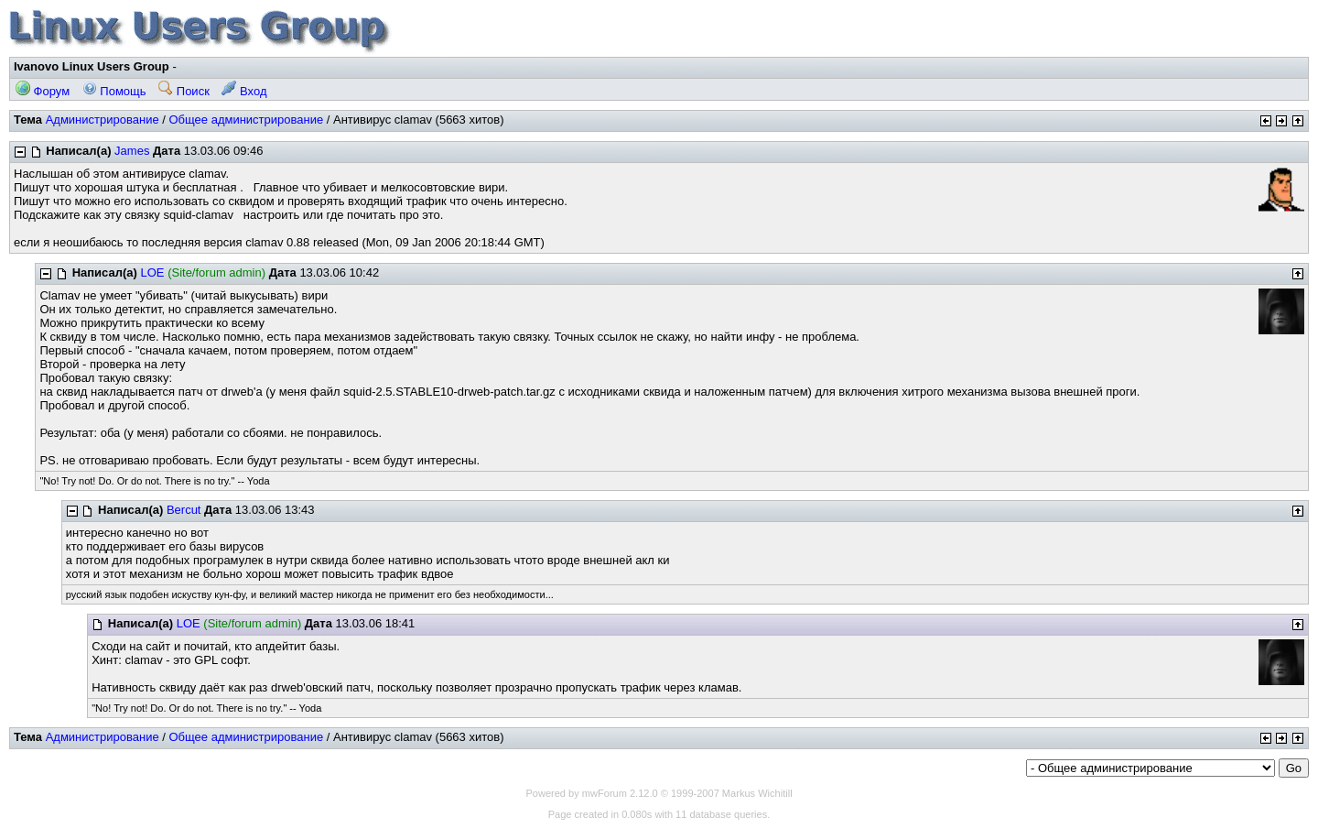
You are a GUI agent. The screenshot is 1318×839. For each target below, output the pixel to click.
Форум (43, 91)
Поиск (184, 91)
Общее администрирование (245, 119)
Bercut (184, 510)
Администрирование (102, 119)
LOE (153, 272)
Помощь (114, 91)
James (131, 151)
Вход (243, 91)
